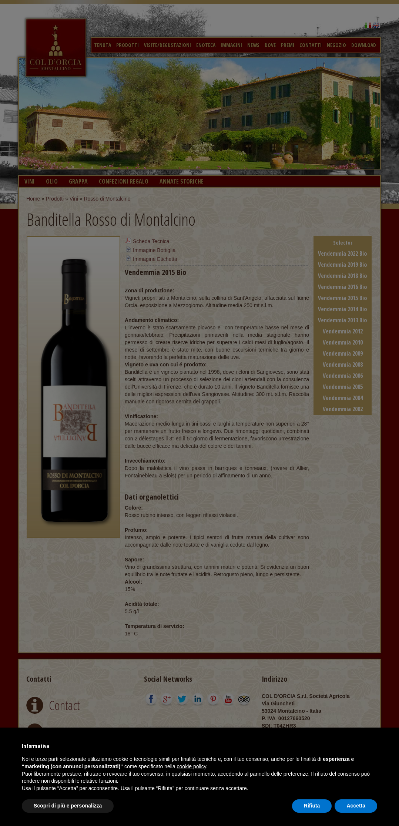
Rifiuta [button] (312, 806)
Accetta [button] (355, 806)
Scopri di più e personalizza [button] (68, 806)
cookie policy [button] (191, 766)
